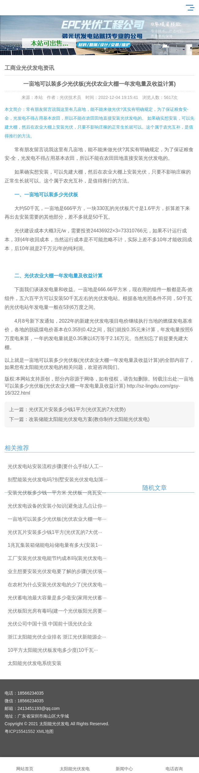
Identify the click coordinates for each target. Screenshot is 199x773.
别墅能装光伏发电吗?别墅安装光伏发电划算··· (57, 479)
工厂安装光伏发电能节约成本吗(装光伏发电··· (57, 558)
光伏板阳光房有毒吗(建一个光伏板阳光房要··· (57, 611)
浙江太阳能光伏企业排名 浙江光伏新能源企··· (57, 637)
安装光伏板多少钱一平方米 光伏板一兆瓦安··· (57, 492)
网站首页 (25, 765)
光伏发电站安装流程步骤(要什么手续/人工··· (55, 466)
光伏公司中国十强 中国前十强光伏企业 (50, 623)
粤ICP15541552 (20, 731)
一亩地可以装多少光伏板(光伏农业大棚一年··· (57, 519)
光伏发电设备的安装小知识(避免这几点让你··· (57, 505)
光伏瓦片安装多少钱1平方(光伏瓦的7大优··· (55, 532)
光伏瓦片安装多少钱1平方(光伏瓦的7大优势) (77, 409)
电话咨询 (174, 765)
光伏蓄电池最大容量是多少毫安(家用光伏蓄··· (57, 597)
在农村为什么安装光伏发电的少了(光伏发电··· (57, 584)
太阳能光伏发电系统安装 (35, 663)
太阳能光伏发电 (75, 765)
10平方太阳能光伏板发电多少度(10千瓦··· (53, 650)
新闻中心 (124, 765)
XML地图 (45, 731)
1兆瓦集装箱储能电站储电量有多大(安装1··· (55, 545)
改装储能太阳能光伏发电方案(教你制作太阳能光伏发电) (89, 419)
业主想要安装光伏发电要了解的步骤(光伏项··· (57, 571)
